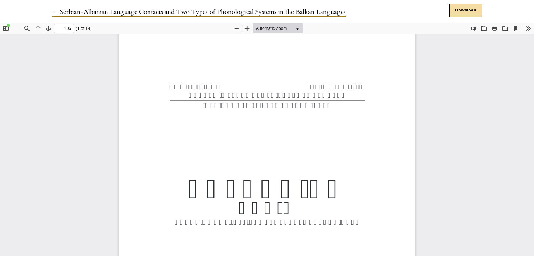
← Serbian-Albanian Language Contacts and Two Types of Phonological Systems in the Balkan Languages (199, 11)
